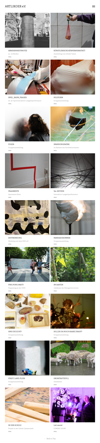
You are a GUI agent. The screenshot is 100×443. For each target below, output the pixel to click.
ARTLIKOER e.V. (15, 6)
